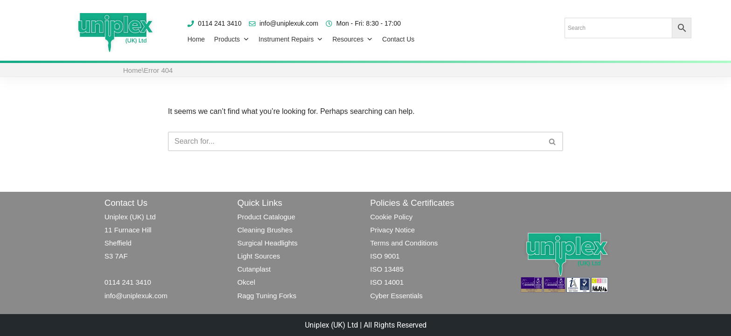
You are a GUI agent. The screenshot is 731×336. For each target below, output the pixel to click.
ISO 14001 (387, 282)
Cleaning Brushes (264, 230)
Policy (402, 217)
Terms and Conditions (405, 243)
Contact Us (398, 39)
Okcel (246, 282)
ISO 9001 (385, 256)
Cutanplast (254, 269)
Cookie (381, 217)
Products (231, 39)
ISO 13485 (387, 269)
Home (196, 39)
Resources (352, 39)
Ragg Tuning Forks (267, 296)
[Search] (355, 141)
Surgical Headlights (267, 243)
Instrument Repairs (291, 39)
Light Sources (258, 256)
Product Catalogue (266, 217)
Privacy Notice (392, 230)
